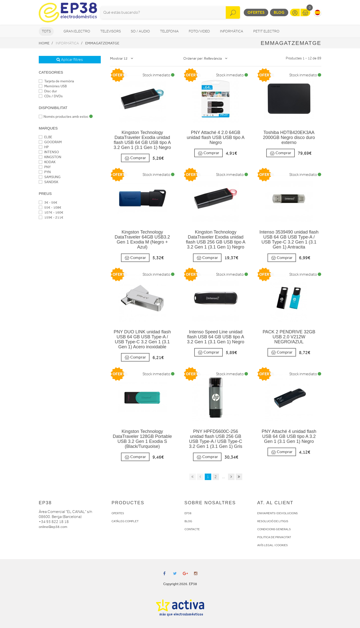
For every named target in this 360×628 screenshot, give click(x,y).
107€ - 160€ (51, 212)
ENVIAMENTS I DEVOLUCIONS (277, 513)
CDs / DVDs (51, 96)
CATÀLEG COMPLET (125, 521)
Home (44, 43)
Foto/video (199, 31)
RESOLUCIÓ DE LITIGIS (272, 521)
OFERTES (118, 513)
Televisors (110, 31)
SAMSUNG (49, 177)
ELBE (45, 137)
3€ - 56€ (48, 202)
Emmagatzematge (102, 43)
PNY (45, 167)
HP (44, 147)
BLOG (188, 521)
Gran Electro (77, 31)
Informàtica (231, 31)
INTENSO (49, 152)
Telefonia (169, 31)
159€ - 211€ (51, 217)
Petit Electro (266, 31)
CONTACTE (192, 529)
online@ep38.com (53, 527)
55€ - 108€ (50, 207)
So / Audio (140, 31)
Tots (46, 31)
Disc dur (48, 91)
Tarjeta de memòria (56, 81)
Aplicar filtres (69, 59)
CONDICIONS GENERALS (274, 529)
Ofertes (256, 12)
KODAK (47, 162)
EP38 (188, 513)
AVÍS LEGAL (265, 545)
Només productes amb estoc (66, 117)
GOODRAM (50, 142)
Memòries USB (53, 86)
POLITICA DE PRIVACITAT (274, 537)
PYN (45, 172)
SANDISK (48, 182)
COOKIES (281, 545)
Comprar (135, 158)
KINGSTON (50, 157)
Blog (279, 12)
